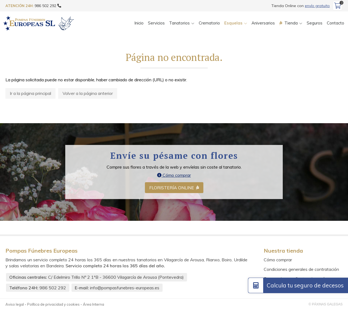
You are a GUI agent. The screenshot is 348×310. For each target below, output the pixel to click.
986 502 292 (52, 287)
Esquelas (233, 23)
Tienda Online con (300, 6)
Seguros (314, 23)
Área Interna (93, 304)
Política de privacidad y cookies (53, 304)
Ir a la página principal (30, 93)
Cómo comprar (174, 175)
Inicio (139, 23)
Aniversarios (263, 23)
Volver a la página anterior (88, 93)
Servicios (156, 23)
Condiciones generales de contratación (301, 269)
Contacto (335, 23)
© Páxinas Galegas (326, 304)
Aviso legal (14, 304)
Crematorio (209, 23)
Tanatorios (179, 23)
